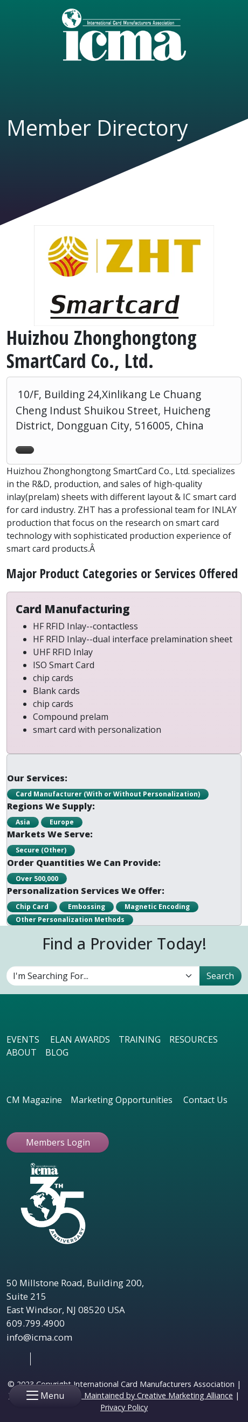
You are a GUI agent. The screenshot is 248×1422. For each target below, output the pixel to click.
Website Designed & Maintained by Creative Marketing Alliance (121, 1395)
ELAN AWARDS (80, 1039)
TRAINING (140, 1039)
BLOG (56, 1052)
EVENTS (22, 1039)
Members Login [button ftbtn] (58, 1142)
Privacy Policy (124, 1407)
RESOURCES (193, 1039)
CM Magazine (34, 1100)
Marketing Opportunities (122, 1100)
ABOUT (21, 1052)
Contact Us (205, 1100)
